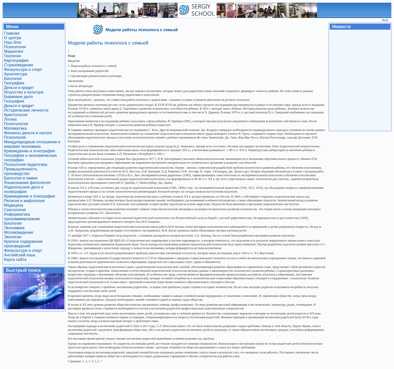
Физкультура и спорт (23, 69)
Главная (11, 33)
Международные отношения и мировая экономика (32, 144)
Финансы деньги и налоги (28, 133)
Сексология (15, 210)
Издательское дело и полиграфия (23, 189)
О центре (12, 38)
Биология (13, 78)
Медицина (13, 205)
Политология (16, 124)
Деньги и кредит (19, 87)
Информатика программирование (22, 216)
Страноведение (18, 65)
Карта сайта (15, 259)
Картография (16, 60)
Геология (12, 56)
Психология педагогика (25, 164)
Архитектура (15, 74)
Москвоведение (18, 232)
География (14, 83)
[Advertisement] (360, 80)
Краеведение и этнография (29, 151)
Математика (15, 128)
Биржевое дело (18, 97)
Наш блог (13, 42)
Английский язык (19, 255)
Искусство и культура (23, 92)
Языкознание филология (27, 182)
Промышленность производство (20, 171)
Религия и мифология (24, 201)
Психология (15, 47)
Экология (12, 237)
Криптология (15, 115)
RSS (385, 20)
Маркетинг (14, 51)
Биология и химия (20, 178)
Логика (10, 119)
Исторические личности (26, 110)
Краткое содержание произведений (23, 243)
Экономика (14, 228)
